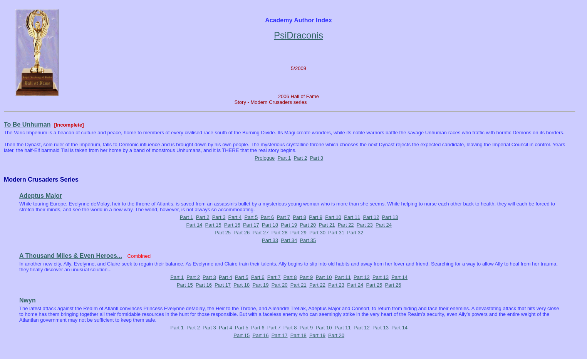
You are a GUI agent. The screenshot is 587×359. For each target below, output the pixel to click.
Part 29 (298, 232)
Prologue (265, 158)
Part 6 (267, 217)
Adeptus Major (40, 195)
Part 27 (260, 232)
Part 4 (235, 217)
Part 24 (384, 225)
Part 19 (289, 225)
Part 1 (284, 158)
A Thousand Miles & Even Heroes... (70, 255)
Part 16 (232, 225)
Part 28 (280, 232)
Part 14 (194, 225)
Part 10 (333, 217)
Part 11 (352, 217)
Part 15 (213, 225)
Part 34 (289, 240)
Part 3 (316, 158)
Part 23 (365, 225)
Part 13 (390, 217)
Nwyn (27, 300)
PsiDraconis (298, 35)
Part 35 (308, 240)
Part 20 (308, 225)
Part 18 (270, 225)
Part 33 (270, 240)
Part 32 (355, 232)
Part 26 (241, 232)
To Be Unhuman (27, 124)
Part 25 (223, 232)
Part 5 (251, 217)
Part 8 (299, 217)
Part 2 (300, 158)
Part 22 (346, 225)
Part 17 (251, 225)
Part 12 (371, 217)
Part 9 (315, 217)
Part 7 (283, 217)
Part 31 (336, 232)
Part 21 (327, 225)
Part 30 (317, 232)
